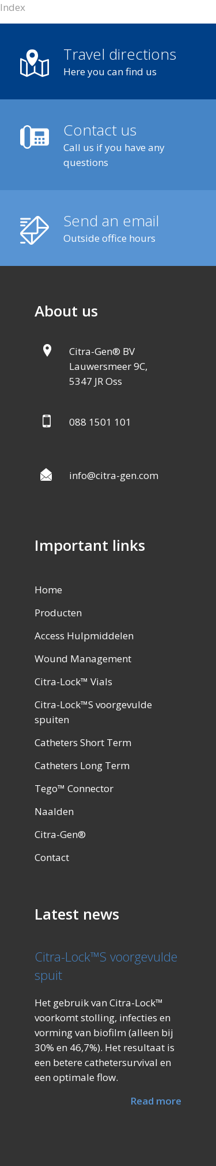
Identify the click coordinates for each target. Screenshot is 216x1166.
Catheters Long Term (82, 765)
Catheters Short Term (83, 742)
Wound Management (83, 658)
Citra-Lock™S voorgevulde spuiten (93, 712)
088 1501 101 (100, 421)
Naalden (54, 811)
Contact (52, 857)
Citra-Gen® (60, 834)
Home (48, 589)
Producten (58, 612)
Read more (155, 1100)
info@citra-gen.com (113, 475)
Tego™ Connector (74, 788)
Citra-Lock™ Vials (73, 681)
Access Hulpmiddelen (84, 635)
